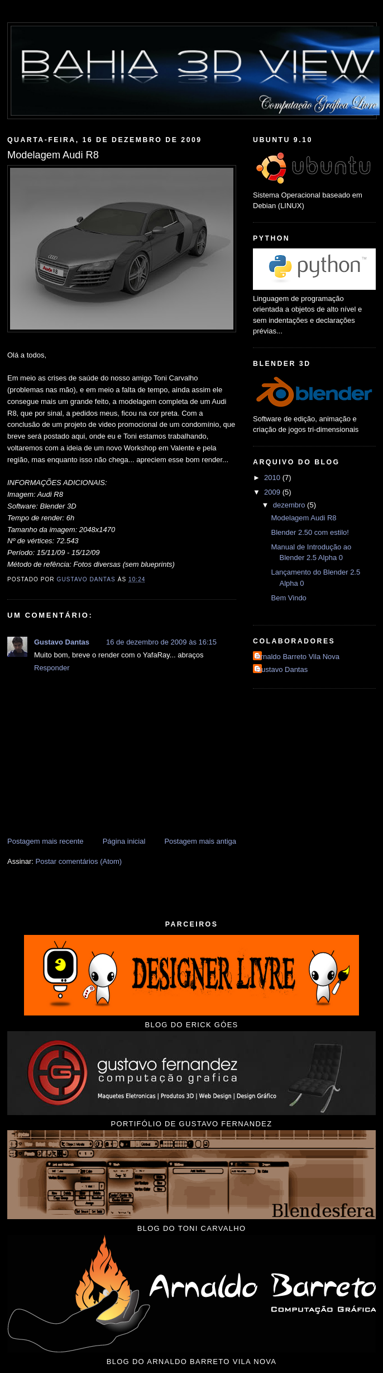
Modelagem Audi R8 (303, 518)
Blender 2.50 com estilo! (309, 532)
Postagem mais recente (45, 841)
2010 (273, 477)
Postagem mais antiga (200, 841)
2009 (273, 492)
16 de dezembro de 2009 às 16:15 (161, 642)
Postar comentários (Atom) (79, 861)
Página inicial (124, 841)
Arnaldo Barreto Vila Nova (297, 656)
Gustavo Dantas (61, 642)
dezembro (290, 505)
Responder (52, 668)
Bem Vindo (288, 598)
